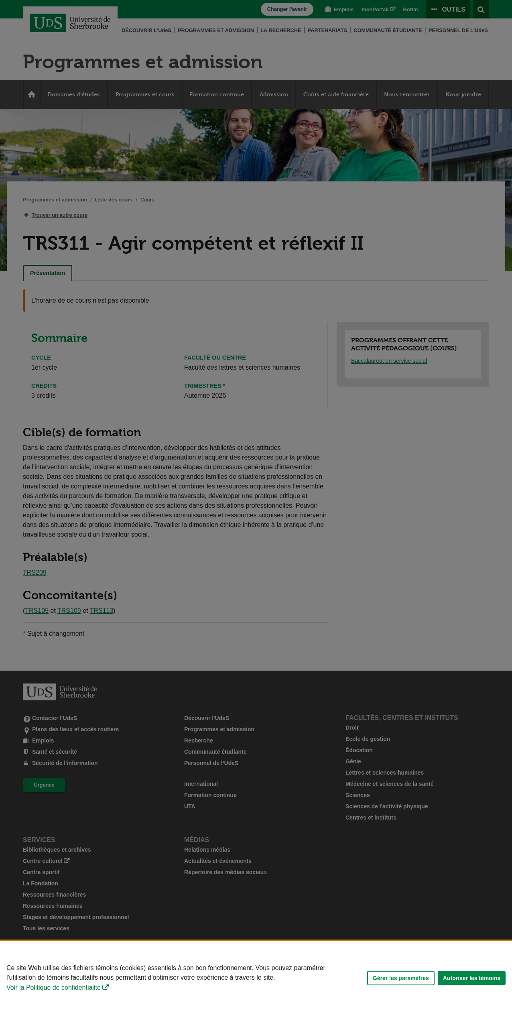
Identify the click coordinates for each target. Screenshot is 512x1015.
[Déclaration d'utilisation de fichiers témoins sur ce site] (256, 978)
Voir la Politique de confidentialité (53, 987)
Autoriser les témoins (471, 978)
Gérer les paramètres (401, 978)
